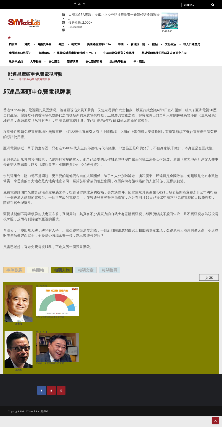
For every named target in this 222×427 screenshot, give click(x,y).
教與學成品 (16, 61)
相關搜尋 (109, 270)
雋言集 (13, 44)
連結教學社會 (117, 61)
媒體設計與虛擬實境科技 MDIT (76, 53)
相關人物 (62, 270)
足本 (209, 277)
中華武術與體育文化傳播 (118, 53)
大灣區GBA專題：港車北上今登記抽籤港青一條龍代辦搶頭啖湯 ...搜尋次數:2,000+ (114, 20)
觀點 (155, 44)
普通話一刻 (138, 44)
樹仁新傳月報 (93, 61)
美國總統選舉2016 (99, 44)
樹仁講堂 (54, 61)
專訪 (61, 44)
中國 (121, 44)
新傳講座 (72, 61)
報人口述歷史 (191, 44)
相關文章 (85, 270)
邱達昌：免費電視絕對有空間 (57, 348)
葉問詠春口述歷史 (20, 53)
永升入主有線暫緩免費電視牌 (57, 302)
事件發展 (14, 270)
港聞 (27, 44)
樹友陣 (75, 44)
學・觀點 (139, 61)
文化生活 (170, 44)
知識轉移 (44, 53)
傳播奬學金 (44, 44)
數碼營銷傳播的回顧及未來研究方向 (164, 53)
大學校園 (35, 61)
